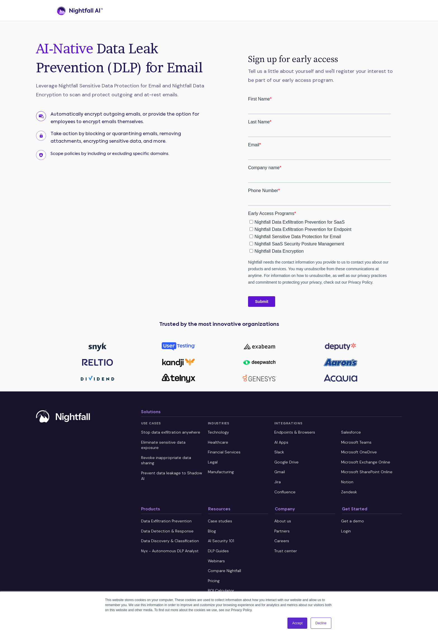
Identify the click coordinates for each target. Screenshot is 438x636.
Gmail (279, 471)
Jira (277, 481)
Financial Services (224, 452)
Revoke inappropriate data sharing (166, 460)
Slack (279, 452)
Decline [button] (321, 623)
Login (346, 531)
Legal (213, 462)
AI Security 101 (221, 540)
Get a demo (352, 520)
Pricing (214, 580)
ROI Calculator (221, 590)
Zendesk (349, 491)
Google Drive (286, 462)
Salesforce (351, 432)
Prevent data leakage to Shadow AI (171, 475)
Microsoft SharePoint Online (366, 471)
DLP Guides (218, 550)
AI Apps (281, 442)
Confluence (285, 491)
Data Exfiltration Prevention (166, 520)
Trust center (285, 550)
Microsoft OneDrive (359, 452)
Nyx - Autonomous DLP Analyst (170, 550)
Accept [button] (297, 623)
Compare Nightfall (224, 570)
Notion (347, 481)
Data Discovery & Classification (170, 540)
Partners (282, 531)
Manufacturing (221, 471)
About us (282, 520)
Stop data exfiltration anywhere (170, 432)
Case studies (220, 520)
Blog (212, 531)
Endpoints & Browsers (294, 432)
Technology (218, 432)
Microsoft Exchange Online (365, 462)
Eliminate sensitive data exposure (163, 445)
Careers (281, 540)
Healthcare (218, 442)
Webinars (216, 560)
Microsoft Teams (356, 442)
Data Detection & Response (167, 531)
